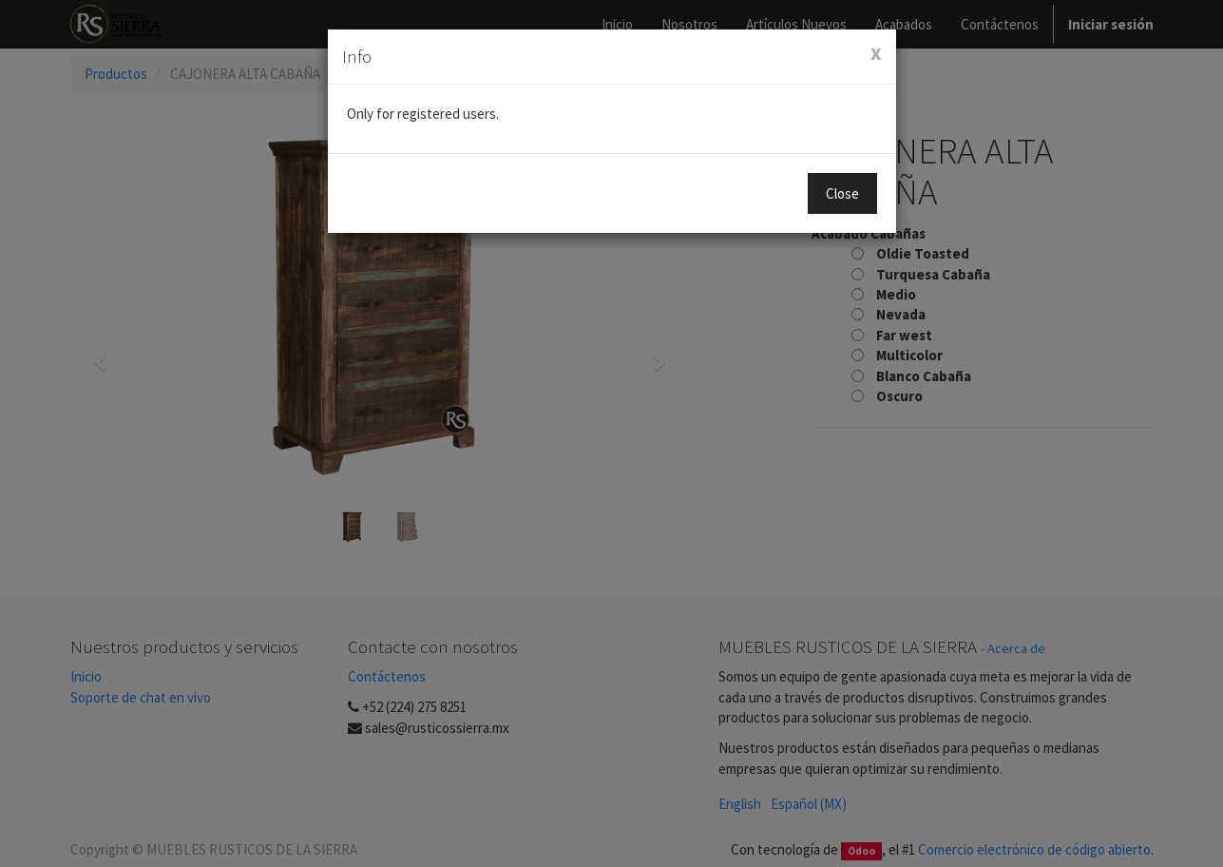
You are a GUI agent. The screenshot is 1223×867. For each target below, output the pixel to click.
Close (842, 193)
